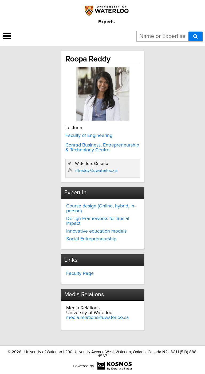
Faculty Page (80, 273)
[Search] (195, 36)
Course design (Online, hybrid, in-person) (101, 208)
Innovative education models (96, 231)
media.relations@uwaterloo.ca (97, 317)
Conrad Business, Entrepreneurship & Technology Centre (102, 147)
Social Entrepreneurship (91, 239)
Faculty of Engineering (88, 135)
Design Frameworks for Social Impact (97, 221)
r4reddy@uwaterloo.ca (96, 170)
